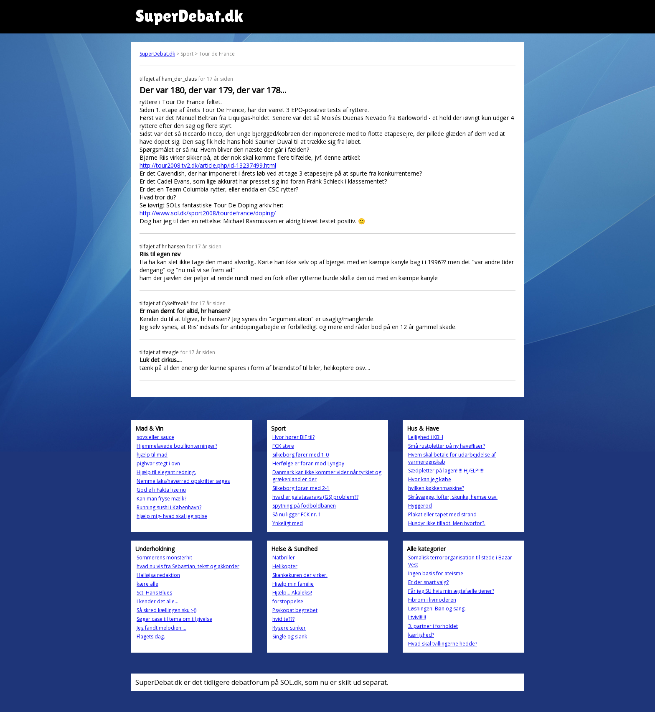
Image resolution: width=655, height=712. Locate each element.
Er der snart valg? (428, 582)
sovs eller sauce (155, 437)
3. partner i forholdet (433, 626)
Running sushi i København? (169, 507)
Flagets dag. (151, 636)
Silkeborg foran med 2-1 (301, 488)
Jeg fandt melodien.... (161, 627)
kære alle (147, 583)
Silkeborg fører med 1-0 (300, 454)
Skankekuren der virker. (300, 575)
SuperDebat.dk (157, 53)
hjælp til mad (152, 454)
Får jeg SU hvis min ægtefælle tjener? (451, 591)
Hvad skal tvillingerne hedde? (442, 643)
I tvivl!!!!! (417, 617)
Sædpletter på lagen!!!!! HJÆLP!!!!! (446, 470)
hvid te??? (283, 619)
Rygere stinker (289, 627)
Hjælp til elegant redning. (166, 472)
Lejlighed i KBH (425, 437)
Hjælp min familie (293, 583)
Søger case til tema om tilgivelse (174, 619)
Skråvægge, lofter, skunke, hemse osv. (453, 496)
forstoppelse (287, 601)
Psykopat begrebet (294, 610)
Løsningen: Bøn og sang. (437, 608)
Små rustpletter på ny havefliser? (446, 445)
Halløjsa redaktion (158, 575)
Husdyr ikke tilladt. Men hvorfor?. (446, 523)
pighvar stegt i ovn (158, 463)
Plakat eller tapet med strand (442, 514)
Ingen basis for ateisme (435, 573)
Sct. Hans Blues (154, 592)
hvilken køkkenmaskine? (436, 488)
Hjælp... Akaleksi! (292, 592)
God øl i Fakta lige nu (161, 489)
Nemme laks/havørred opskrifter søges (183, 481)
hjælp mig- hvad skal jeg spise (172, 516)
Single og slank (289, 636)
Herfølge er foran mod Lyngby (308, 463)
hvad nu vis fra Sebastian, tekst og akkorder (188, 566)
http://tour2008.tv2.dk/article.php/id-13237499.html (208, 165)
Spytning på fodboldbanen (304, 505)
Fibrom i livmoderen (432, 599)
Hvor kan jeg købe (429, 479)
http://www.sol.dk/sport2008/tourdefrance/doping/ (208, 213)
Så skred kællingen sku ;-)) (166, 610)
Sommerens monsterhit (164, 557)
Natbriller (283, 557)
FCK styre (283, 445)
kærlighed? (421, 634)
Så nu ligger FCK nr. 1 (296, 514)
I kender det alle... (157, 601)
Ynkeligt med (287, 523)
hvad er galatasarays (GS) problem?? (315, 496)
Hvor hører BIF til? (293, 437)
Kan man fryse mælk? (161, 498)
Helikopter (284, 566)
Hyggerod (420, 505)
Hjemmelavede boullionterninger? (177, 445)
